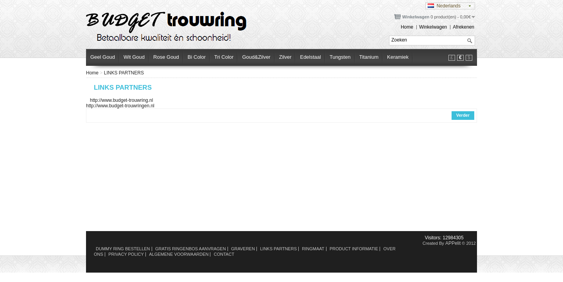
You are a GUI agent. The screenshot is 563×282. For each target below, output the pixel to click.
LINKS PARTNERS (124, 73)
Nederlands (444, 6)
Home (407, 27)
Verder (463, 115)
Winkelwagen (433, 27)
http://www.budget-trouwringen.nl (120, 105)
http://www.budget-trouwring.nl (119, 100)
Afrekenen (463, 27)
